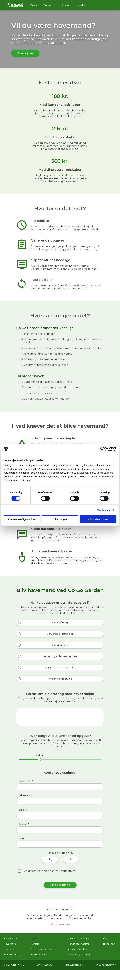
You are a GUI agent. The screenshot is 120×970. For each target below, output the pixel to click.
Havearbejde (11, 938)
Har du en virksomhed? (60, 853)
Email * (23, 810)
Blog (105, 938)
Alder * (22, 838)
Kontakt (80, 5)
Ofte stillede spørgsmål (43, 949)
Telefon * (24, 824)
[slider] (39, 759)
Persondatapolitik (77, 949)
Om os (66, 5)
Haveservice (10, 949)
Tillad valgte (60, 519)
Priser (34, 5)
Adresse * (24, 795)
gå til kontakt (60, 924)
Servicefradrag (11, 954)
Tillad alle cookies (98, 519)
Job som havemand (79, 938)
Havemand (10, 944)
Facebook (109, 944)
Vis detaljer (104, 509)
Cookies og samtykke (79, 954)
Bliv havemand (39, 954)
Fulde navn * (26, 781)
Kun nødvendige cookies (22, 519)
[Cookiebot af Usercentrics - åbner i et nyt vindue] (102, 449)
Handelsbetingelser (78, 944)
